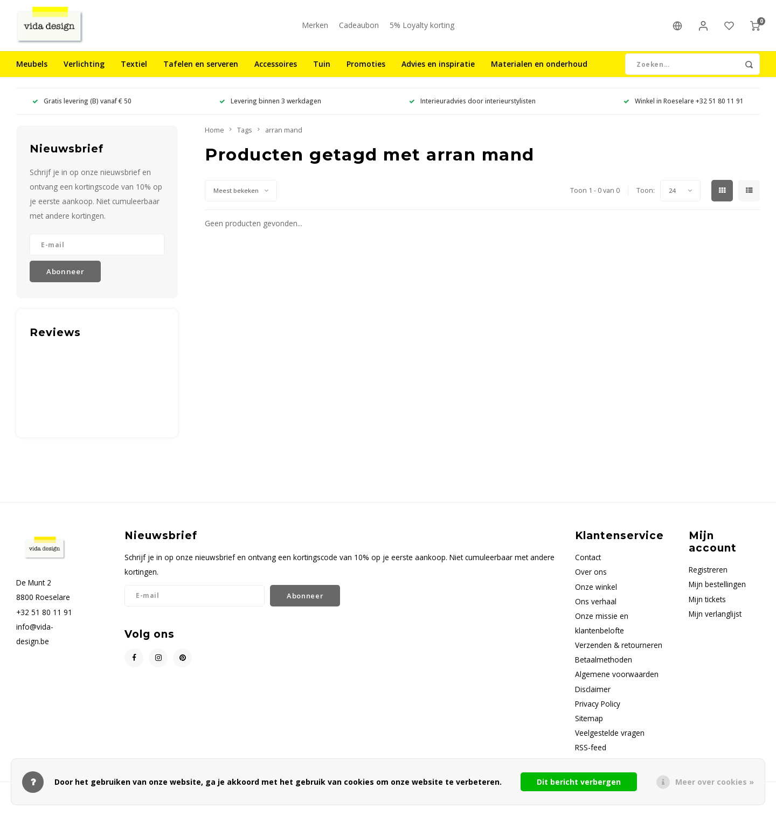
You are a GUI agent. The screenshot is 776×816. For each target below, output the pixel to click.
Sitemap (589, 726)
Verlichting (84, 72)
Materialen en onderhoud (539, 72)
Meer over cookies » (714, 782)
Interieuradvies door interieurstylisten (472, 109)
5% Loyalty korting (422, 29)
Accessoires (275, 72)
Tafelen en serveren (200, 72)
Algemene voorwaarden (617, 683)
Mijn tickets (707, 607)
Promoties (366, 72)
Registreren (708, 578)
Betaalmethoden (603, 668)
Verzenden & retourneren (618, 653)
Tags (244, 138)
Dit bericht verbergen (579, 782)
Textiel (134, 72)
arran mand (283, 138)
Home (214, 138)
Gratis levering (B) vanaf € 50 (81, 109)
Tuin (321, 72)
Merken (315, 29)
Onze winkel (596, 595)
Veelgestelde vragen (610, 741)
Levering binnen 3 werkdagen (270, 109)
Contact (588, 566)
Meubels (31, 72)
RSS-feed (590, 756)
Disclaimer (593, 697)
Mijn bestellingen (717, 593)
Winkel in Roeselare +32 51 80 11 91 (683, 109)
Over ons (591, 580)
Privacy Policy (597, 712)
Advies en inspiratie (438, 72)
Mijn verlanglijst (715, 622)
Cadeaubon (359, 29)
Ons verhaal (595, 609)
